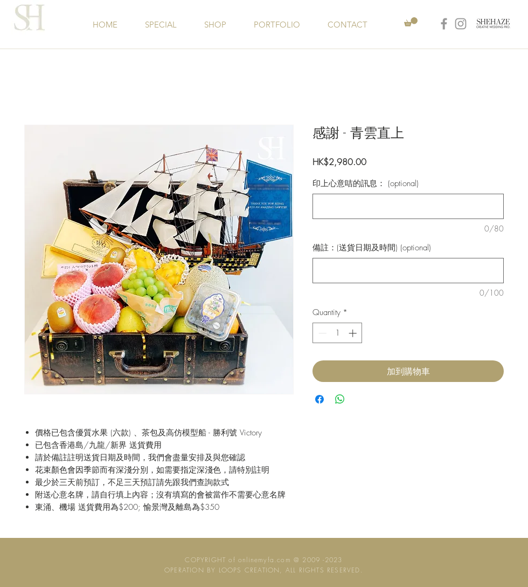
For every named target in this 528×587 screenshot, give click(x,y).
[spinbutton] (337, 333)
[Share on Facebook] (319, 399)
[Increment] (353, 333)
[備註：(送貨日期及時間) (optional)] (408, 270)
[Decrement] (321, 333)
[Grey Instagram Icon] (460, 23)
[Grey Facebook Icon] (443, 23)
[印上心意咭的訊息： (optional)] (408, 206)
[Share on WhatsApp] (340, 399)
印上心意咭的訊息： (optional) (365, 183)
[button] (411, 21)
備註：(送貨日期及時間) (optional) (371, 247)
